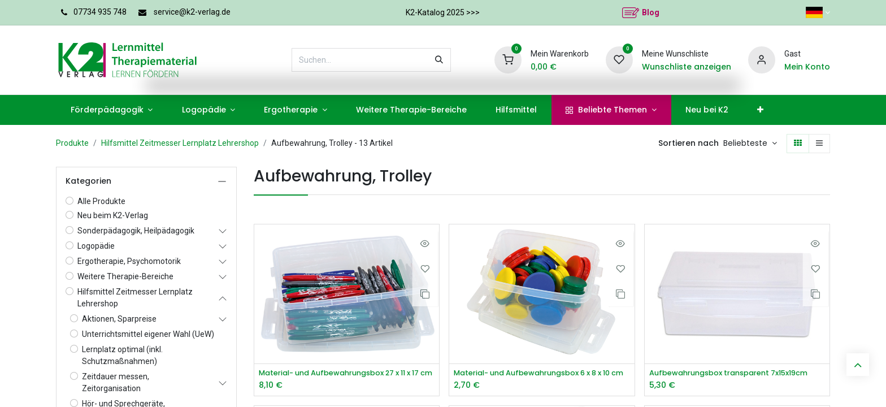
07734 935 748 (100, 11)
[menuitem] (111, 110)
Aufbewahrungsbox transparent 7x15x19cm (737, 373)
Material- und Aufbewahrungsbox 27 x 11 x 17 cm (347, 373)
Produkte (72, 143)
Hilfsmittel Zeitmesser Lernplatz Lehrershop (180, 143)
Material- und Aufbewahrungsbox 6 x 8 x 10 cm (541, 373)
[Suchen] (439, 60)
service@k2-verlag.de (192, 11)
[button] (750, 143)
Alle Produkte (101, 201)
